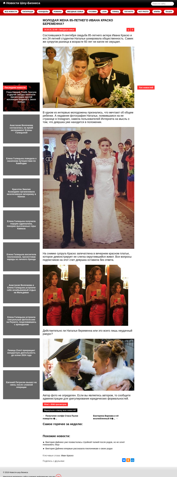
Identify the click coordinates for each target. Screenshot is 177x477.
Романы (58, 11)
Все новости (11, 11)
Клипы (157, 11)
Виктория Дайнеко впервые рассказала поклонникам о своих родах (79, 448)
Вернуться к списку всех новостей (60, 410)
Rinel (46, 404)
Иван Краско (67, 455)
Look (104, 11)
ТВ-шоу (168, 11)
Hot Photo (143, 11)
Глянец (115, 11)
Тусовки (92, 11)
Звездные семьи (75, 11)
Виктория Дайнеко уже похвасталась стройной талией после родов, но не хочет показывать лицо (84, 443)
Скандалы (43, 11)
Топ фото (128, 11)
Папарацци (27, 11)
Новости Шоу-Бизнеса (21, 3)
